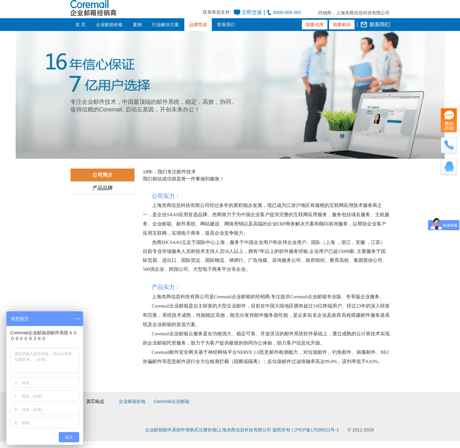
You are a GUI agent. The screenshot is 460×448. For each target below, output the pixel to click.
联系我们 (226, 24)
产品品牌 (102, 188)
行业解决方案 (165, 24)
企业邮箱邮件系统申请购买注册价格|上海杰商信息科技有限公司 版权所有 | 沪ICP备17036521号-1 (242, 429)
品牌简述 (198, 24)
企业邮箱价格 (109, 24)
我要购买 (342, 24)
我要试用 (315, 24)
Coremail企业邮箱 (171, 401)
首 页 (80, 24)
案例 (137, 24)
